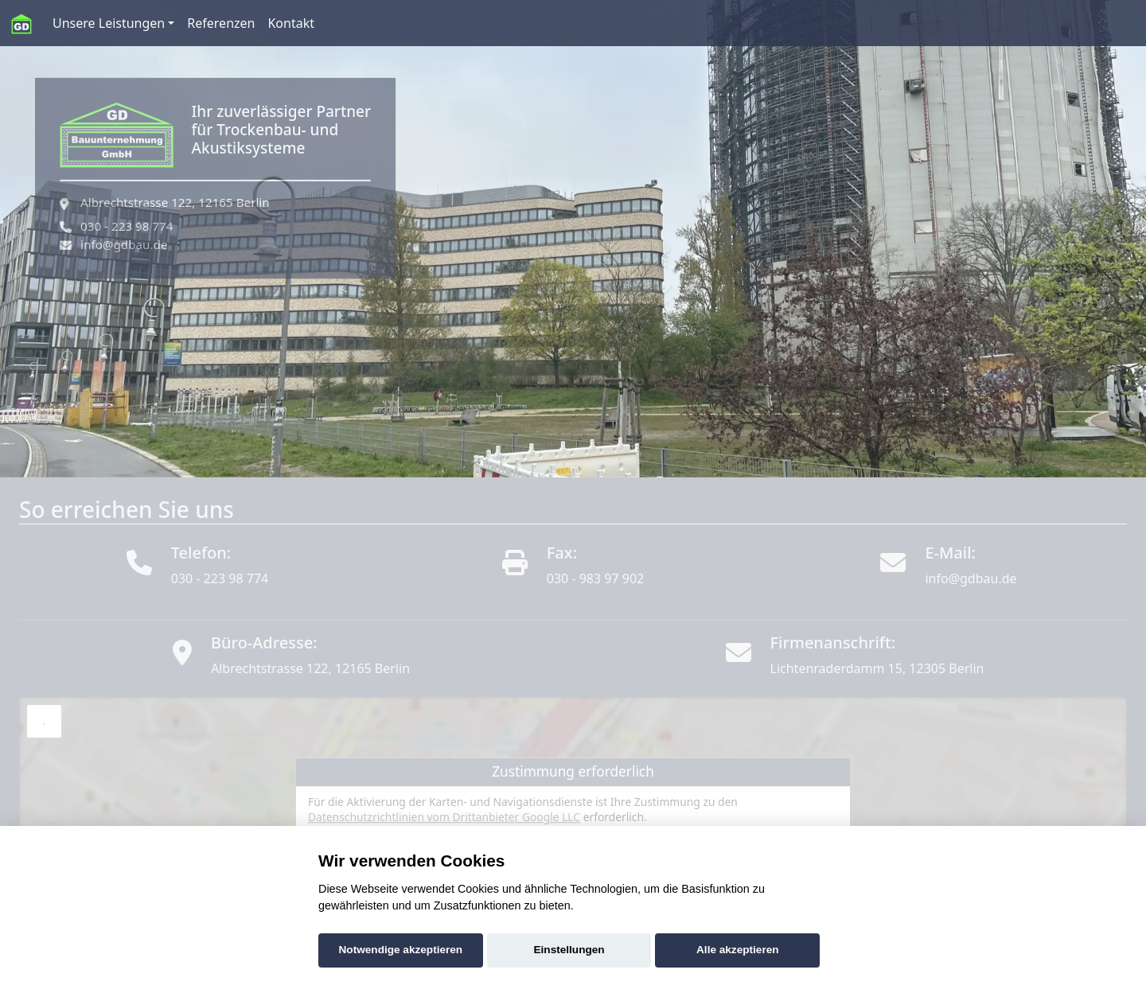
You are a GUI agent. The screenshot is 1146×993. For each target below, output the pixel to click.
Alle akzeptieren (737, 950)
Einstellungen (569, 950)
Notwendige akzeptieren (401, 950)
